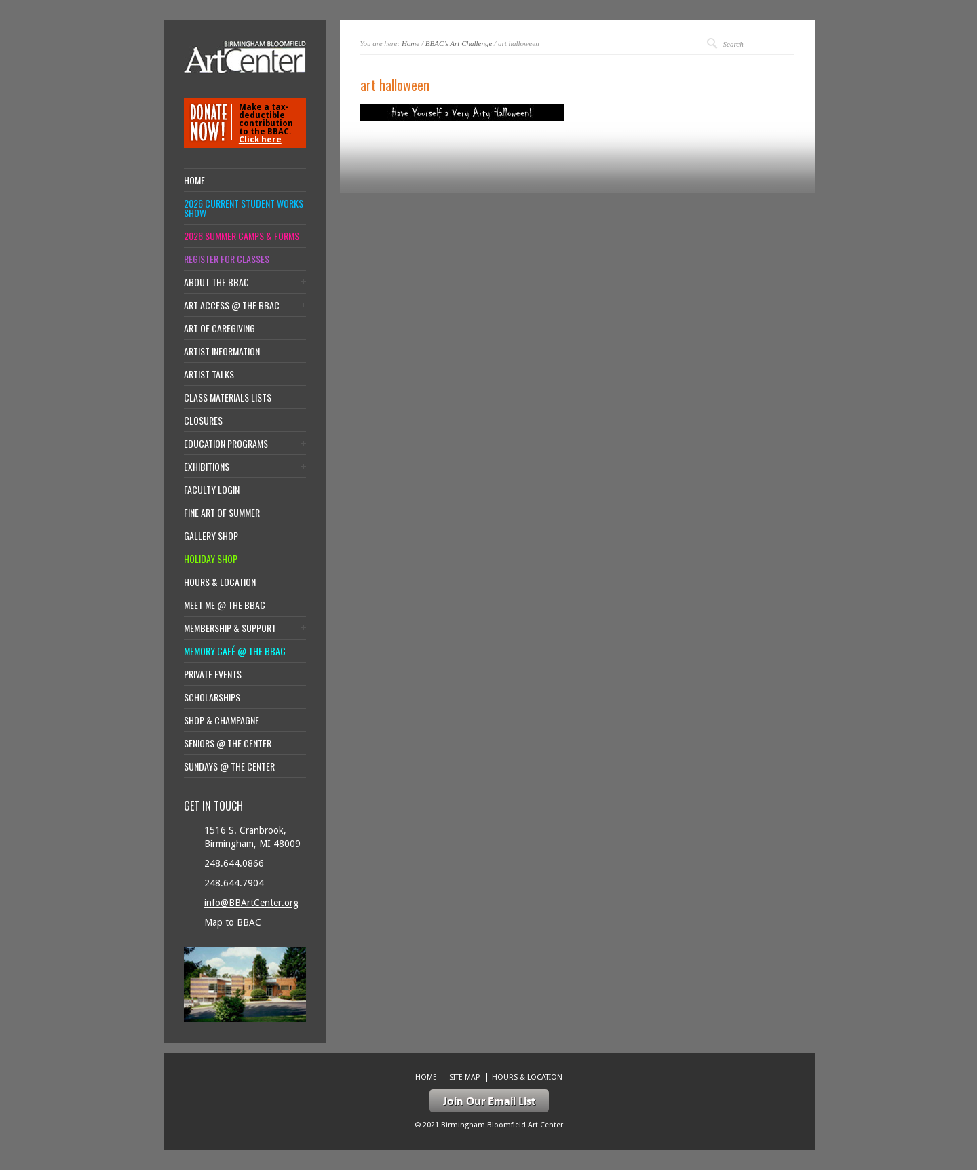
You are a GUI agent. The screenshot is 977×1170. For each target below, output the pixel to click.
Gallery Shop (211, 536)
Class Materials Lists (227, 397)
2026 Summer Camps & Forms (241, 236)
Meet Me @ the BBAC (224, 605)
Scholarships (212, 697)
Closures (203, 420)
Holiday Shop (210, 559)
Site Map (464, 1077)
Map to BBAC (232, 922)
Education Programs (226, 443)
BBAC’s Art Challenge (459, 43)
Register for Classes (226, 259)
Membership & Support (230, 628)
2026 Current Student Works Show (243, 208)
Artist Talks (209, 374)
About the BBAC (216, 282)
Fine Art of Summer (222, 513)
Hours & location (220, 582)
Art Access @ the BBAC (232, 305)
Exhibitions (206, 466)
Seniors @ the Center (227, 743)
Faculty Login (212, 489)
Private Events (213, 674)
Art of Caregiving (219, 328)
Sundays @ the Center (229, 766)
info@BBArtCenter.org (251, 902)
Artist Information (222, 351)
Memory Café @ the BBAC (235, 651)
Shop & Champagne (221, 720)
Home (410, 43)
